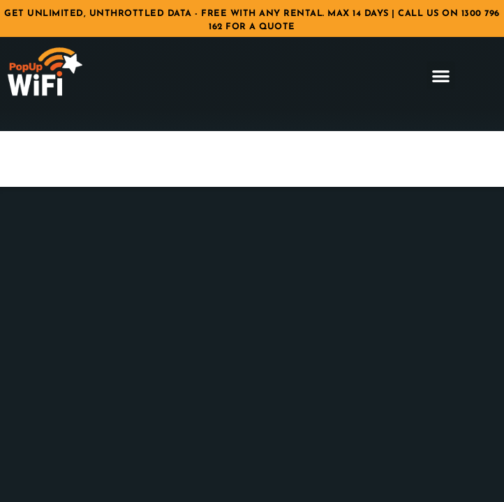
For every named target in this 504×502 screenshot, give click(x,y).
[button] (441, 75)
